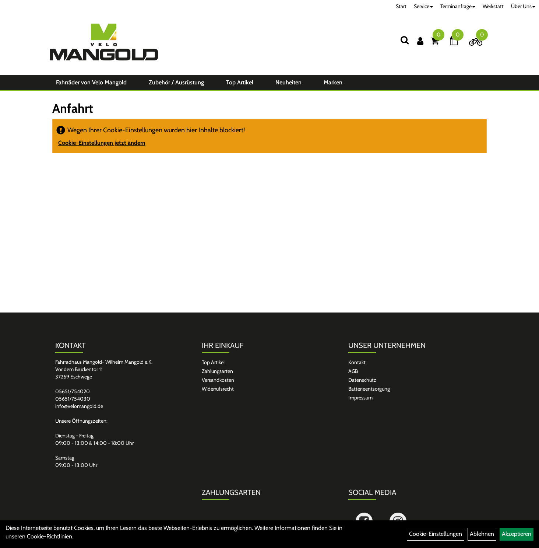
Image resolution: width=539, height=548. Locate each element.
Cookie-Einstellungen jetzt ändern (101, 142)
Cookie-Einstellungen (435, 533)
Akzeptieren (516, 533)
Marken (333, 82)
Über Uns (523, 6)
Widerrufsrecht (218, 388)
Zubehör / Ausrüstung (176, 82)
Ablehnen (482, 533)
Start (401, 6)
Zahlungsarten (217, 371)
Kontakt (357, 362)
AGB (353, 371)
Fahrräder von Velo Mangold (91, 82)
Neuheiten (288, 82)
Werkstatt (493, 6)
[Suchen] (404, 40)
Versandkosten (218, 380)
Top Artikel (239, 82)
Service (423, 6)
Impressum (360, 397)
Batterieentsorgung (369, 388)
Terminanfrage (457, 6)
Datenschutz (362, 380)
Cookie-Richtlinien (49, 536)
